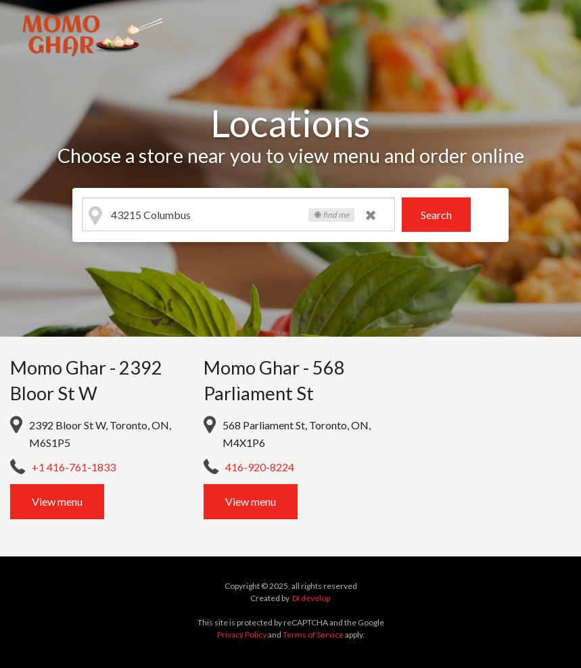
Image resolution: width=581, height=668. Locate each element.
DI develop (311, 598)
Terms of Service (313, 634)
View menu (57, 501)
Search (436, 214)
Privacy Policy (241, 634)
